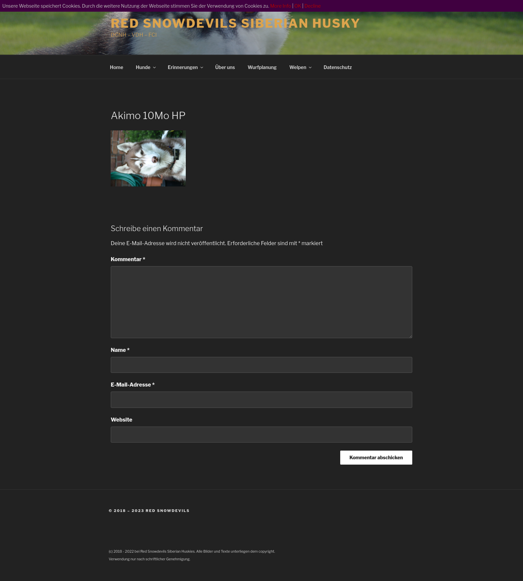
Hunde (146, 67)
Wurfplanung (262, 67)
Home (116, 67)
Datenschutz (338, 67)
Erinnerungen (186, 67)
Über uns (225, 67)
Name (120, 350)
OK (298, 6)
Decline (313, 6)
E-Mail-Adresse (133, 385)
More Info (280, 6)
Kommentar (128, 259)
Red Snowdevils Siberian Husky (236, 23)
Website (121, 420)
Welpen (301, 67)
